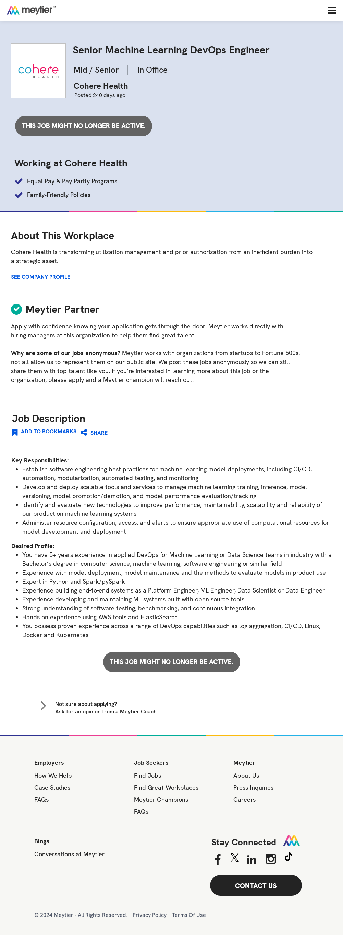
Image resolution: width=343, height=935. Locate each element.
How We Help (53, 776)
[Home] (53, 10)
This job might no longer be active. (84, 126)
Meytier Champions (161, 799)
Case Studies (52, 787)
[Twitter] (234, 859)
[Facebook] (217, 860)
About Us (246, 776)
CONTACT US (256, 885)
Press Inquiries (253, 787)
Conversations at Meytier (69, 854)
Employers (49, 762)
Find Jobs (147, 776)
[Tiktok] (288, 857)
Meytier (244, 762)
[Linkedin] (251, 860)
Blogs (41, 841)
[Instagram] (271, 859)
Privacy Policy (150, 915)
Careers (244, 799)
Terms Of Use (189, 915)
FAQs (41, 799)
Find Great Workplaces (166, 787)
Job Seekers (151, 762)
